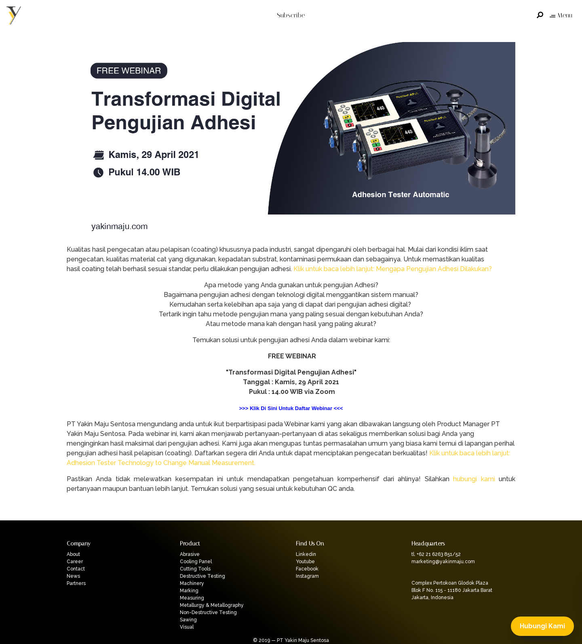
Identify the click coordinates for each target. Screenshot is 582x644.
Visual (187, 627)
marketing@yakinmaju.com (443, 561)
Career (75, 561)
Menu (561, 15)
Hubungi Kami (542, 626)
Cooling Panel (196, 561)
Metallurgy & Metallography (212, 605)
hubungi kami (474, 479)
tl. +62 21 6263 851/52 (436, 554)
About (73, 554)
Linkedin (306, 554)
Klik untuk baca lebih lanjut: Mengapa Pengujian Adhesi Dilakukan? (392, 269)
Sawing (188, 620)
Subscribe (291, 15)
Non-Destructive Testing (208, 612)
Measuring (192, 598)
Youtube (305, 561)
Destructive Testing (202, 576)
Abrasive (190, 554)
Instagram (307, 576)
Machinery (192, 583)
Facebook (307, 569)
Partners (76, 583)
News (73, 576)
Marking (189, 590)
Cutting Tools (195, 569)
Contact (76, 569)
